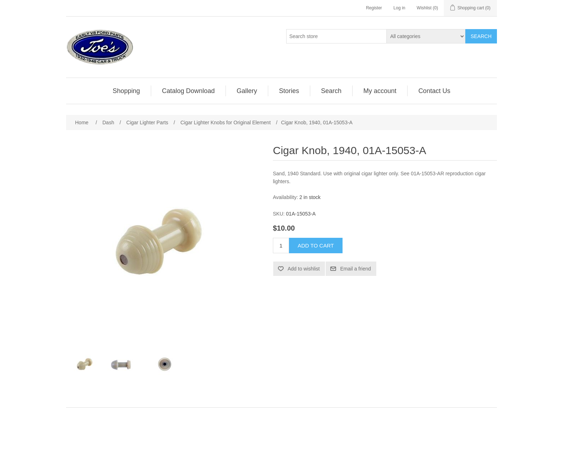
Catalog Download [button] (188, 90)
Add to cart (316, 245)
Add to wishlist (304, 269)
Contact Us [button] (434, 90)
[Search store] (336, 36)
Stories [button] (289, 90)
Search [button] (331, 90)
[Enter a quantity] (281, 245)
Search (481, 36)
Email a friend (355, 269)
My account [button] (379, 90)
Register (374, 7)
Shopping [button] (126, 90)
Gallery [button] (247, 90)
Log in (399, 7)
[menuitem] (126, 90)
